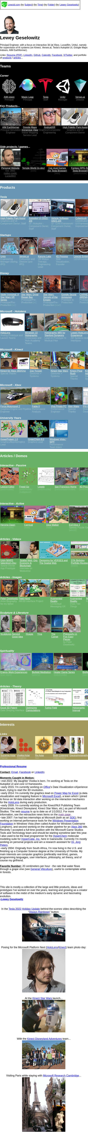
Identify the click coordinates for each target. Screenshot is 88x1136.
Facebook (57, 55)
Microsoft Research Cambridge (61, 1075)
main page (64, 814)
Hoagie (31, 632)
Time (40, 4)
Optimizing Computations (35, 708)
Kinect (62, 947)
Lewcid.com (14, 4)
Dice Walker (57, 523)
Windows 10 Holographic (34, 333)
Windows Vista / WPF (59, 439)
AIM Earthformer (10, 126)
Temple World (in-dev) (33, 166)
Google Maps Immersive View (30, 127)
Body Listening (61, 754)
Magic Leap (27, 95)
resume (25, 811)
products (7, 57)
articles (17, 57)
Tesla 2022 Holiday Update (24, 908)
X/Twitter (67, 55)
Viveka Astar (26, 754)
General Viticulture (41, 869)
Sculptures (5, 632)
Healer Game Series (68, 670)
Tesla (45, 95)
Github (37, 55)
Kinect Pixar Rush (77, 371)
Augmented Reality (59, 598)
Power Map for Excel (66, 793)
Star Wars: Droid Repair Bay (32, 294)
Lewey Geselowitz (69, 4)
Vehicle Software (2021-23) (63, 218)
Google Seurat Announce (70, 294)
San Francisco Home (67, 485)
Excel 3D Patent (12, 706)
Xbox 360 (76, 826)
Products (12, 105)
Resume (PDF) (14, 55)
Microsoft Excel (51, 796)
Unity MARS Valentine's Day (9, 560)
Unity (63, 95)
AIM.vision (9, 95)
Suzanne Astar (8, 754)
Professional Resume (13, 766)
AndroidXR (50, 126)
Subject (28, 4)
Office (46, 787)
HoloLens (13, 802)
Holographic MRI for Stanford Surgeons (57, 333)
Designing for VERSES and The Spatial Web (54, 560)
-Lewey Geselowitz (11, 899)
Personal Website (10, 166)
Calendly (46, 55)
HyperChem (60, 835)
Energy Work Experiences (15, 670)
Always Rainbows (39, 911)
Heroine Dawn (12, 523)
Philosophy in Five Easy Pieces (72, 635)
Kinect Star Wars (42, 998)
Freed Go (28, 485)
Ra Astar (44, 754)
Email (14, 772)
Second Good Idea (18, 634)
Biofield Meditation (42, 670)
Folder (51, 4)
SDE (72, 817)
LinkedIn (28, 55)
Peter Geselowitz (9, 597)
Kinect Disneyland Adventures (44, 1038)
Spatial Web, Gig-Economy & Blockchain (29, 562)
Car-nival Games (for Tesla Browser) (57, 168)
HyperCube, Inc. (30, 839)
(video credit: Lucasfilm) (10, 174)
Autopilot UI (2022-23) (40, 218)
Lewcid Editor (9, 485)
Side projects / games (14, 146)
